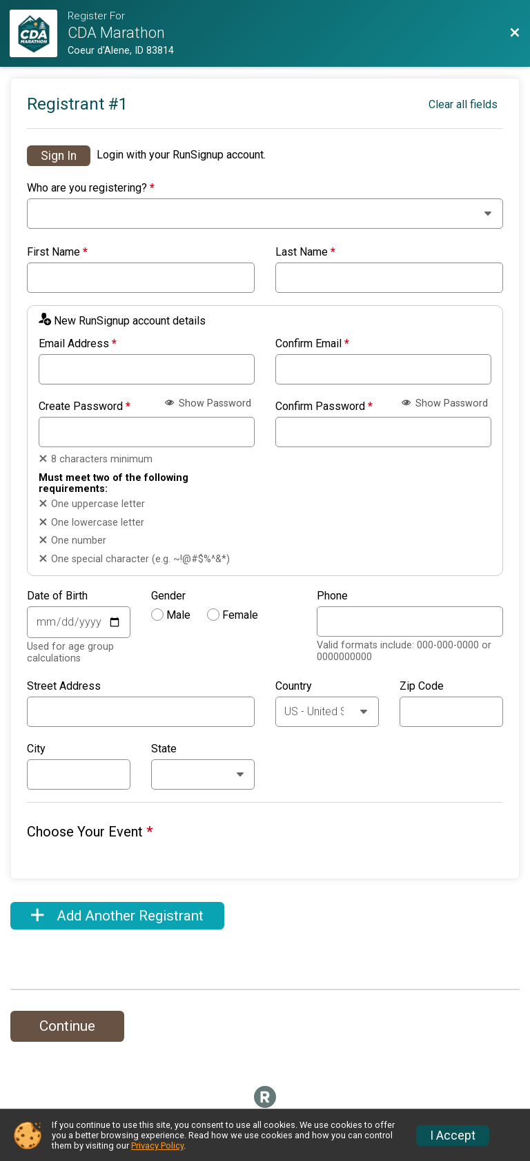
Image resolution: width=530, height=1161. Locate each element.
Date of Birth (57, 596)
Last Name (305, 252)
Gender (168, 596)
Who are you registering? (91, 188)
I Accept (452, 1135)
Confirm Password (324, 406)
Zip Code (422, 686)
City (36, 749)
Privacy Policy (157, 1145)
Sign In (59, 156)
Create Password (84, 406)
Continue (67, 1026)
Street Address (64, 686)
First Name (57, 252)
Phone (332, 596)
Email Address (78, 344)
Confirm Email (312, 344)
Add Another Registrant (117, 915)
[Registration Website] (39, 33)
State (164, 749)
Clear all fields (463, 104)
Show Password (208, 403)
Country (293, 686)
